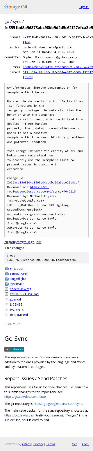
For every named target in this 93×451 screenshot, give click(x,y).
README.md (19, 315)
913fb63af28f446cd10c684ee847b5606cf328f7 (58, 72)
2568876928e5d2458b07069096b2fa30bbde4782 (58, 67)
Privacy (38, 444)
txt (74, 444)
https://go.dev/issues (19, 415)
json (85, 444)
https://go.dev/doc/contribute (25, 396)
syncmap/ (17, 284)
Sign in (84, 7)
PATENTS (17, 310)
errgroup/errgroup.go (19, 242)
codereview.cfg (20, 289)
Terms (50, 444)
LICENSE (16, 304)
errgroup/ (16, 268)
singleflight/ (18, 279)
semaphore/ (18, 273)
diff (28, 77)
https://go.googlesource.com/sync (58, 404)
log (27, 42)
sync (17, 21)
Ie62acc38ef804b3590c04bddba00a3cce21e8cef (43, 182)
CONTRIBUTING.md (24, 294)
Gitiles (26, 444)
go (6, 21)
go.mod (15, 299)
